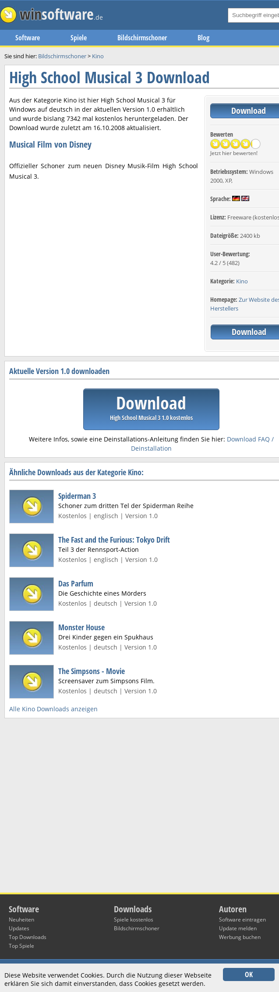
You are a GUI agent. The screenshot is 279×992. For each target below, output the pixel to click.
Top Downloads (27, 937)
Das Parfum (75, 583)
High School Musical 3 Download (109, 77)
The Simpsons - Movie (91, 671)
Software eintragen (242, 919)
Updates (19, 928)
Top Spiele (21, 946)
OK (249, 974)
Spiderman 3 (77, 496)
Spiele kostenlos (133, 919)
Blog (203, 37)
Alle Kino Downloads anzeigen (53, 709)
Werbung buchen (240, 937)
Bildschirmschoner (142, 37)
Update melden (238, 928)
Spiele (79, 37)
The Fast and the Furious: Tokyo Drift (114, 539)
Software (27, 37)
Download (151, 406)
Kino (242, 281)
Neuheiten (21, 919)
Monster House (81, 627)
